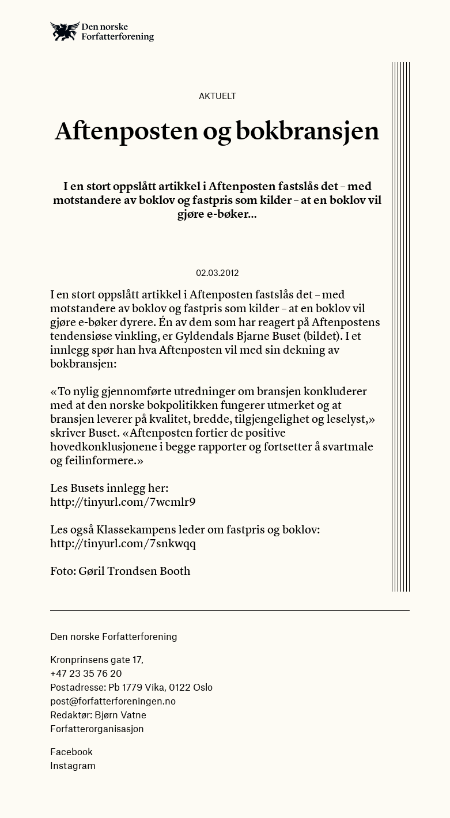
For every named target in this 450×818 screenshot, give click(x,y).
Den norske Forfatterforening (102, 31)
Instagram (73, 765)
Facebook (71, 751)
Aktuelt (217, 95)
